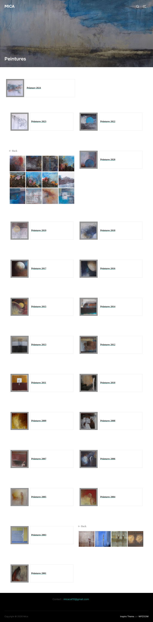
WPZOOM (144, 616)
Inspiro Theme (127, 616)
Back (13, 151)
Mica (9, 6)
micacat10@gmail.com (76, 599)
